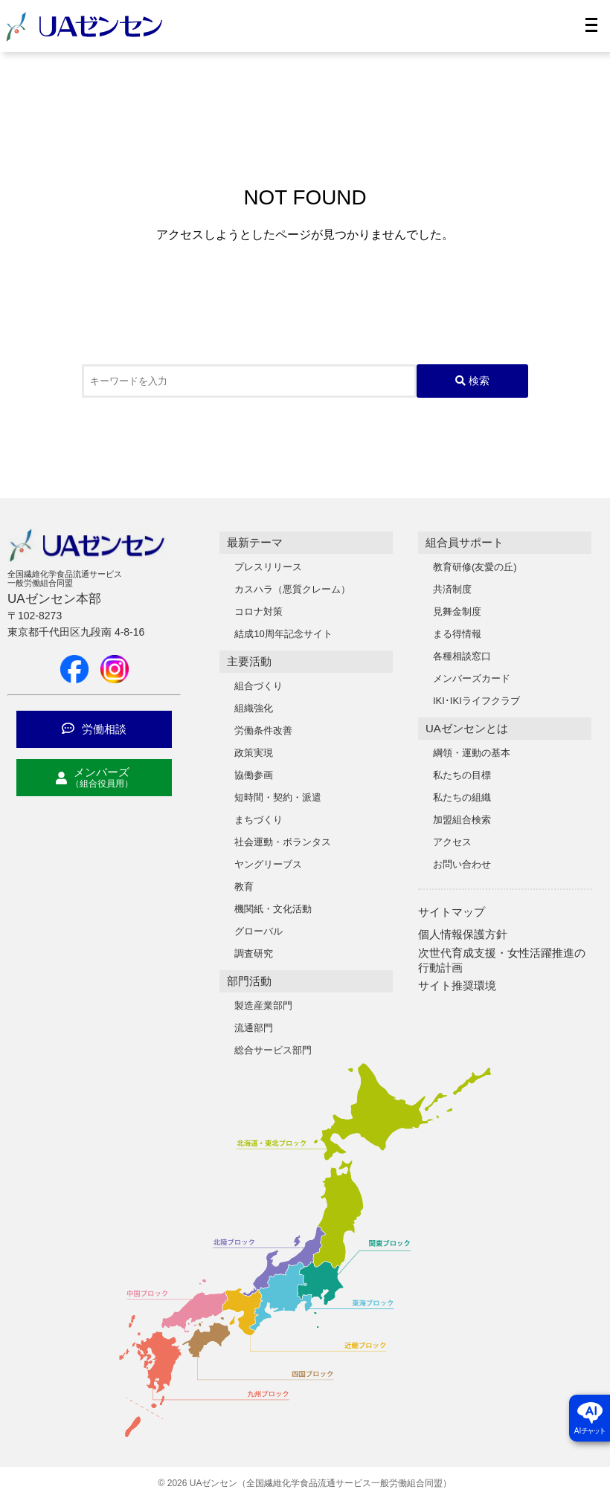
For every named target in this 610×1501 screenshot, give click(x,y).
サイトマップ (451, 912)
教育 (244, 886)
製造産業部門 (263, 1005)
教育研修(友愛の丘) (475, 566)
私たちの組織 (462, 797)
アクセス (452, 842)
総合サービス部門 (273, 1050)
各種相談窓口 (462, 656)
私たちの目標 (462, 775)
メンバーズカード (471, 678)
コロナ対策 (258, 611)
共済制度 (452, 589)
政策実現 (253, 752)
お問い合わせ (462, 864)
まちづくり (258, 819)
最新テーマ (255, 542)
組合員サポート (465, 542)
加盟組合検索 (462, 819)
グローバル (258, 931)
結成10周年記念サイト (283, 633)
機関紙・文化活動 (273, 908)
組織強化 (253, 708)
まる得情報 (457, 633)
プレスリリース (268, 566)
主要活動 (249, 661)
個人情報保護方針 (462, 934)
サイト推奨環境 (457, 985)
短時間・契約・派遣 (277, 797)
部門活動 (249, 981)
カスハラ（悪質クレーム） (292, 589)
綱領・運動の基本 (471, 752)
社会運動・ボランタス (282, 842)
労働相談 (94, 729)
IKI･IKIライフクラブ (476, 700)
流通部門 (253, 1027)
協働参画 (253, 775)
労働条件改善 (263, 730)
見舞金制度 (457, 611)
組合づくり (258, 685)
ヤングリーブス (268, 864)
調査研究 (253, 953)
